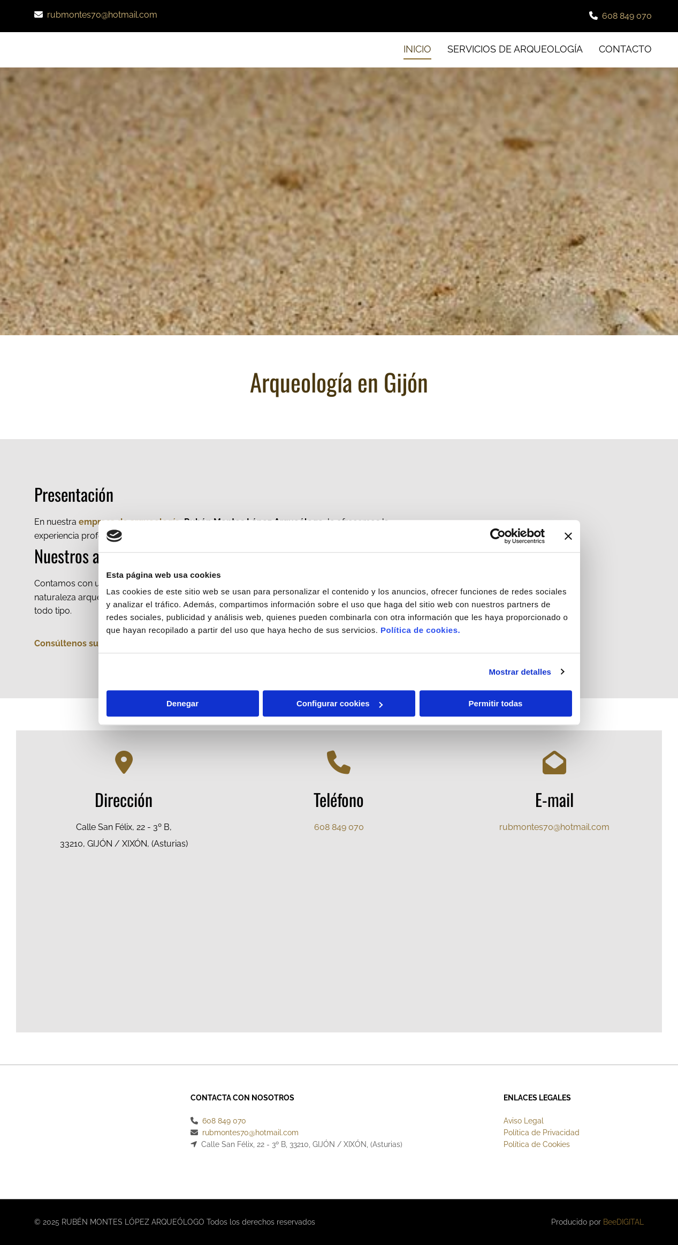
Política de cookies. (420, 630)
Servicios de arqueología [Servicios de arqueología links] (515, 49)
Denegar (182, 703)
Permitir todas (496, 703)
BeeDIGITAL (623, 1222)
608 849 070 (627, 16)
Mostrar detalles (520, 671)
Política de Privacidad (542, 1132)
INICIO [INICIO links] (417, 49)
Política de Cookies (537, 1144)
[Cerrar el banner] (568, 536)
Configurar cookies (339, 703)
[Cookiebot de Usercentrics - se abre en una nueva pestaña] (498, 536)
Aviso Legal (524, 1120)
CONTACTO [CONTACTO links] (625, 49)
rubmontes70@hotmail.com (102, 15)
